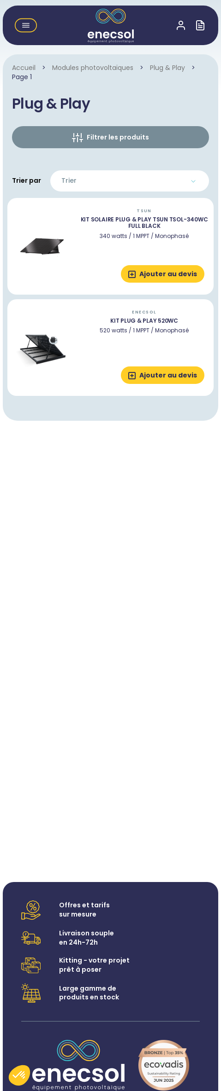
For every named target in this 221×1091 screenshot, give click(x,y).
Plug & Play (167, 67)
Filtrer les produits (118, 137)
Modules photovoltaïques (92, 67)
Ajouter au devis (168, 274)
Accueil (24, 67)
